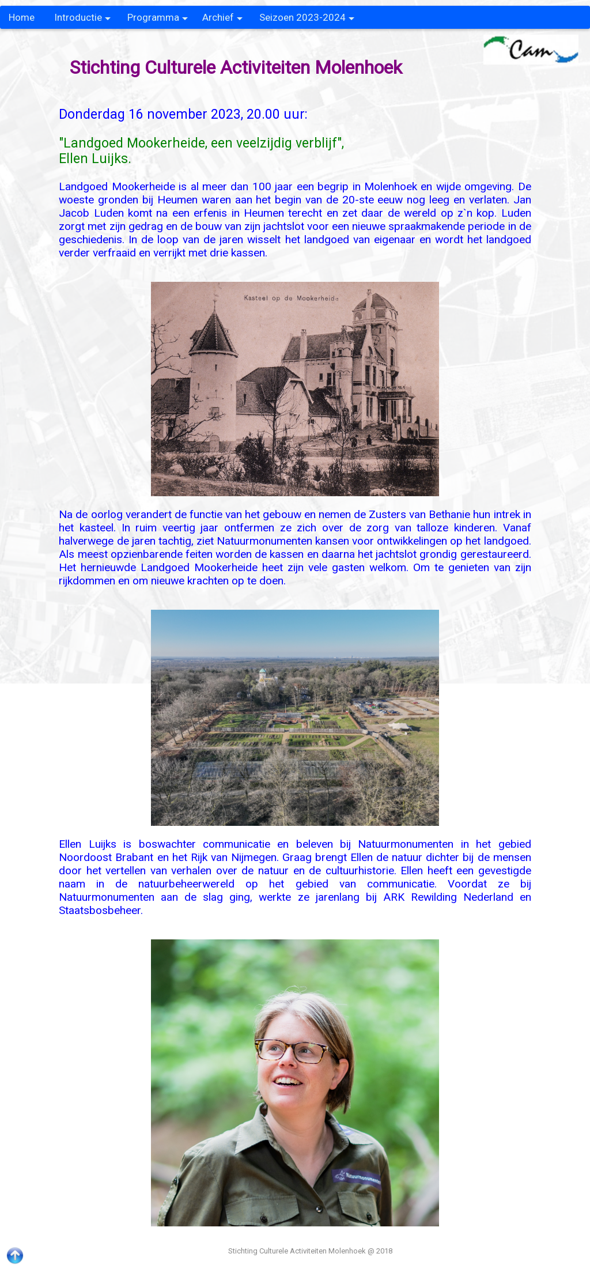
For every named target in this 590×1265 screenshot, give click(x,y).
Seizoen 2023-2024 (306, 20)
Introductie (82, 20)
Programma (157, 20)
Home (22, 17)
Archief (222, 20)
